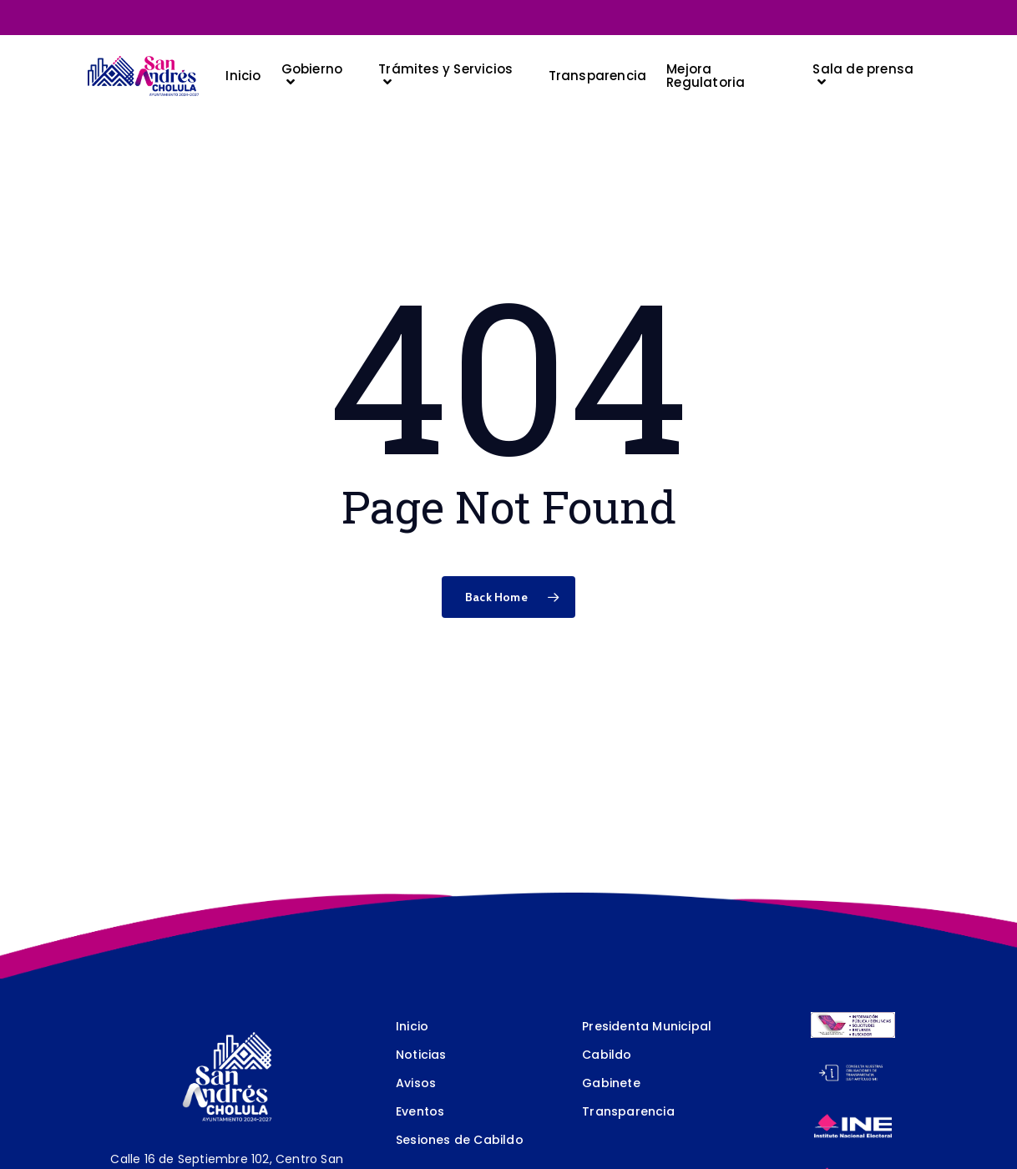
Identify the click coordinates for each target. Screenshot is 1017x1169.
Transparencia (628, 1111)
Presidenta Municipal (646, 1026)
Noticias (421, 1054)
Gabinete (611, 1083)
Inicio (412, 1026)
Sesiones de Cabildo (460, 1139)
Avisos (416, 1083)
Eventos (420, 1111)
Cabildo (606, 1054)
